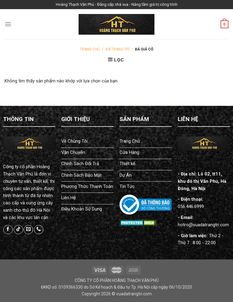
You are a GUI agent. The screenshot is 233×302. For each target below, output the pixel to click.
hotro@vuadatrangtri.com (203, 224)
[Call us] (38, 229)
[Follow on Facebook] (8, 229)
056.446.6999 (191, 206)
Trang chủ (90, 49)
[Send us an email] (28, 229)
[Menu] (8, 24)
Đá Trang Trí (118, 49)
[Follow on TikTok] (18, 229)
